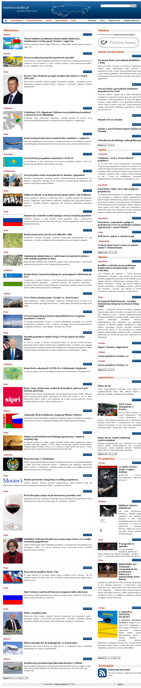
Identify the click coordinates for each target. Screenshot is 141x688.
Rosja (6, 72)
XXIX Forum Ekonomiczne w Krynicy (126, 406)
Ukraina (7, 53)
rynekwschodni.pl (16, 7)
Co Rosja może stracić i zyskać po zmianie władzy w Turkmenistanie (118, 246)
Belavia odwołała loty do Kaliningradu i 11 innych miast (50, 643)
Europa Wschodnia (34, 20)
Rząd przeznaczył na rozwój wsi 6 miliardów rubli (48, 234)
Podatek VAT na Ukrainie (110, 119)
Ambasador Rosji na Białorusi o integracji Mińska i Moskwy (53, 415)
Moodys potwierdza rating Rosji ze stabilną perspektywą (51, 479)
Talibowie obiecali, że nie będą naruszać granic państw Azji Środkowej (57, 195)
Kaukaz (49, 20)
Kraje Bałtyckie (17, 20)
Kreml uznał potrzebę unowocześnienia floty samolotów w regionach (56, 138)
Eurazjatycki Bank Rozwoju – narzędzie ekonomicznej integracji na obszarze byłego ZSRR (118, 303)
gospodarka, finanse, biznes (27, 11)
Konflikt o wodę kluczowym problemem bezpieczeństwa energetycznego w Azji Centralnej (117, 268)
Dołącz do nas (114, 20)
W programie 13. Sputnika (127, 545)
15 (115, 454)
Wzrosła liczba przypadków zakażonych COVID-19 (48, 158)
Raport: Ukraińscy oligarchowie (113, 347)
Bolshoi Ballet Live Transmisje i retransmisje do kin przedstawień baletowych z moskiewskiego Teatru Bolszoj (129, 571)
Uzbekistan (8, 108)
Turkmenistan (9, 171)
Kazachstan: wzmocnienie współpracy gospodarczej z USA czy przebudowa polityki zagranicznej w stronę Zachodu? (119, 224)
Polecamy (92, 20)
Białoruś (7, 34)
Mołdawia (102, 501)
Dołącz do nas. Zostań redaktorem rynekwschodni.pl (114, 439)
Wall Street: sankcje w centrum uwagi (116, 236)
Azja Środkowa (61, 20)
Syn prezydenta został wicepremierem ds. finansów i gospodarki (54, 175)
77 (27, 678)
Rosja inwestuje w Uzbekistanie (39, 459)
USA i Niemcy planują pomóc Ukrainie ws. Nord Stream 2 (51, 297)
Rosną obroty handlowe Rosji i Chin (41, 572)
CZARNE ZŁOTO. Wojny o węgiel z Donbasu (128, 469)
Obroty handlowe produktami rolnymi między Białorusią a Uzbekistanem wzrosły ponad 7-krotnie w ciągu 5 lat (52, 39)
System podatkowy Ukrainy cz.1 (113, 365)
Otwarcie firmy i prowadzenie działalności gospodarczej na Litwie (118, 90)
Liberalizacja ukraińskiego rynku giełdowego (119, 140)
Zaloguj (120, 684)
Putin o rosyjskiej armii (35, 613)
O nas (102, 20)
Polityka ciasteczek (131, 20)
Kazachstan (8, 154)
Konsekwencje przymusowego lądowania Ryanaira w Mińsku (53, 663)
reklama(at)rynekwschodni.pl (124, 34)
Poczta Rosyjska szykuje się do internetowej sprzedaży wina (52, 495)
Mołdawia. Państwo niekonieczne (128, 506)
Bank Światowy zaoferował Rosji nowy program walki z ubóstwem (55, 592)
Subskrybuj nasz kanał (119, 669)
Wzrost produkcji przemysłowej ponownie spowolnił (49, 57)
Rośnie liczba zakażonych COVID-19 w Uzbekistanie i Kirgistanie (55, 368)
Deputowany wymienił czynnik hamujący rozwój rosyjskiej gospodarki (57, 215)
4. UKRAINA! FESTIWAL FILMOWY (125, 614)
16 (115, 252)
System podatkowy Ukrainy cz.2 (113, 356)
